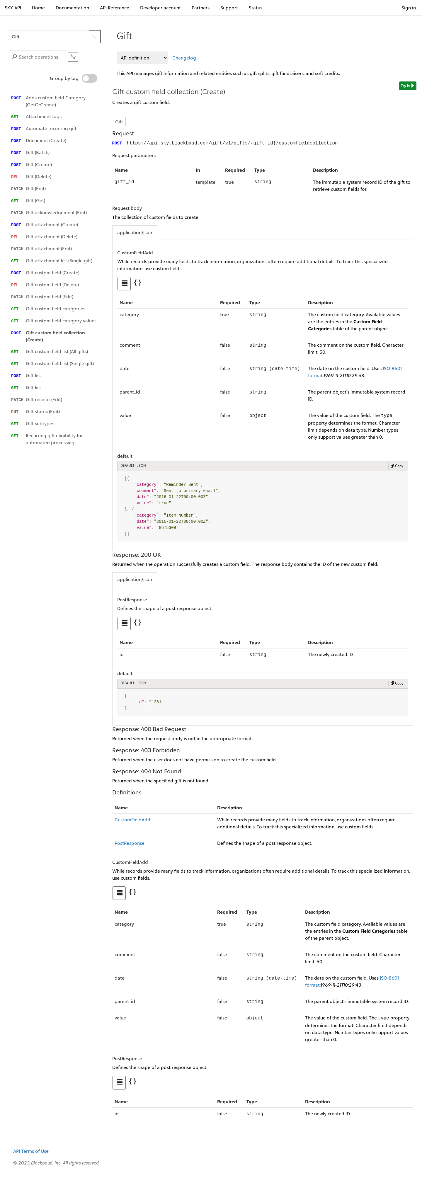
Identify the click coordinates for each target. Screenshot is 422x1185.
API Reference (114, 8)
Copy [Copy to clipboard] (396, 466)
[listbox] (56, 266)
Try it (408, 86)
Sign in (408, 8)
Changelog (184, 58)
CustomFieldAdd (132, 819)
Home (38, 8)
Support (229, 8)
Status (255, 8)
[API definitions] (142, 58)
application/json (134, 232)
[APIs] (55, 36)
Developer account (160, 8)
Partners (201, 8)
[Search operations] (38, 56)
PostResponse (129, 842)
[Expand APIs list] (95, 36)
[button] (49, 36)
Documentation (72, 8)
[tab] (124, 283)
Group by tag (74, 78)
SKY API (13, 8)
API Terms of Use (31, 1150)
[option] (56, 101)
